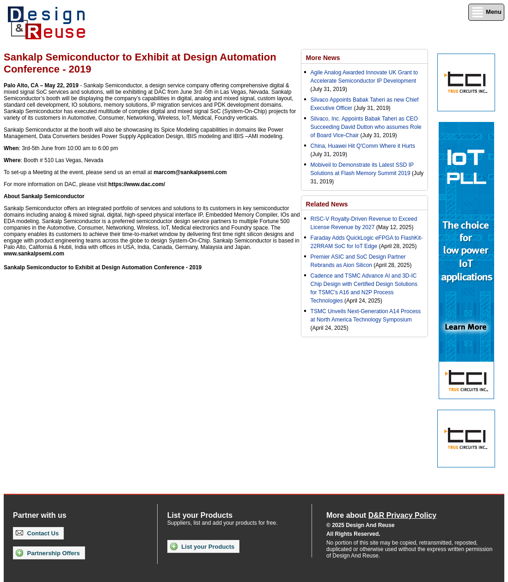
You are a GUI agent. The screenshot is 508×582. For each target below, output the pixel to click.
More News (323, 57)
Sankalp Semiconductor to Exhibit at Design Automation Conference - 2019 (103, 267)
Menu (486, 12)
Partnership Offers (48, 553)
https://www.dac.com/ (136, 184)
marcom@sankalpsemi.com (189, 172)
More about (381, 515)
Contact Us (37, 533)
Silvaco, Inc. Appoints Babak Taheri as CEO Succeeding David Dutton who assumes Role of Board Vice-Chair (366, 127)
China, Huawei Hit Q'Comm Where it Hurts (363, 146)
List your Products (202, 546)
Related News (327, 204)
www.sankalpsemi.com (34, 253)
